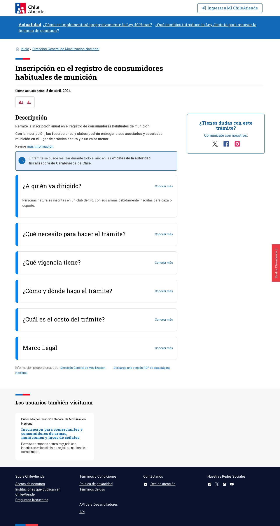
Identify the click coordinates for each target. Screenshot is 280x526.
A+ (21, 102)
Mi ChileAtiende (230, 8)
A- (29, 102)
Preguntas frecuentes (31, 500)
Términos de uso (92, 489)
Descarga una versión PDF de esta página (142, 367)
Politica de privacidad (96, 484)
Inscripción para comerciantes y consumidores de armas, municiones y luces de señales (52, 433)
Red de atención (159, 484)
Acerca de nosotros (30, 484)
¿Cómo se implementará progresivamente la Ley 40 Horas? (97, 24)
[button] (276, 263)
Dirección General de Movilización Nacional (65, 49)
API (82, 512)
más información (40, 146)
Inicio (25, 49)
